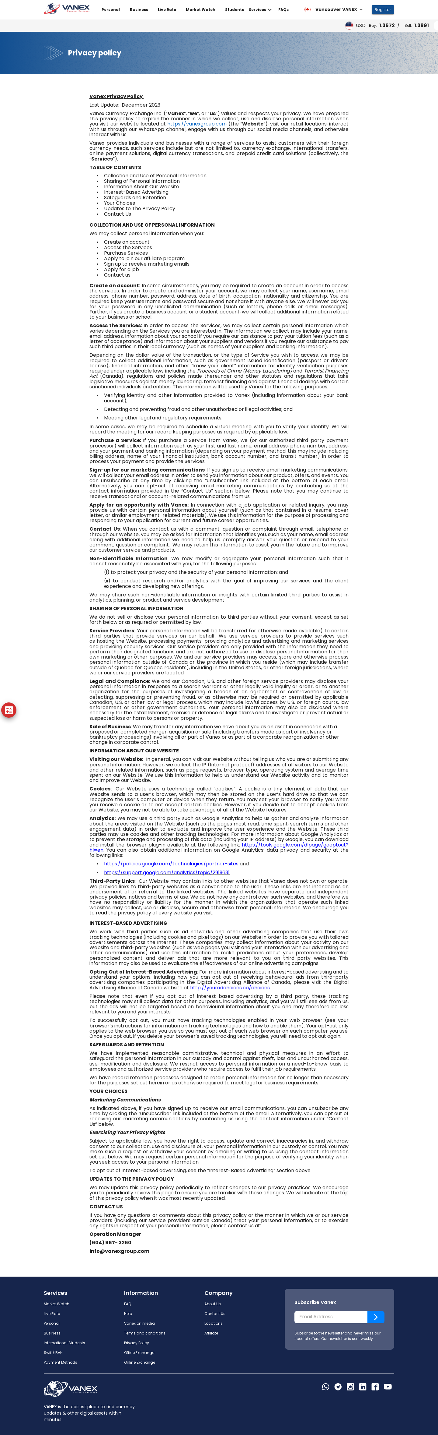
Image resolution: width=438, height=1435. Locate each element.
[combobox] (333, 9)
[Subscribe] (375, 1317)
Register (383, 10)
